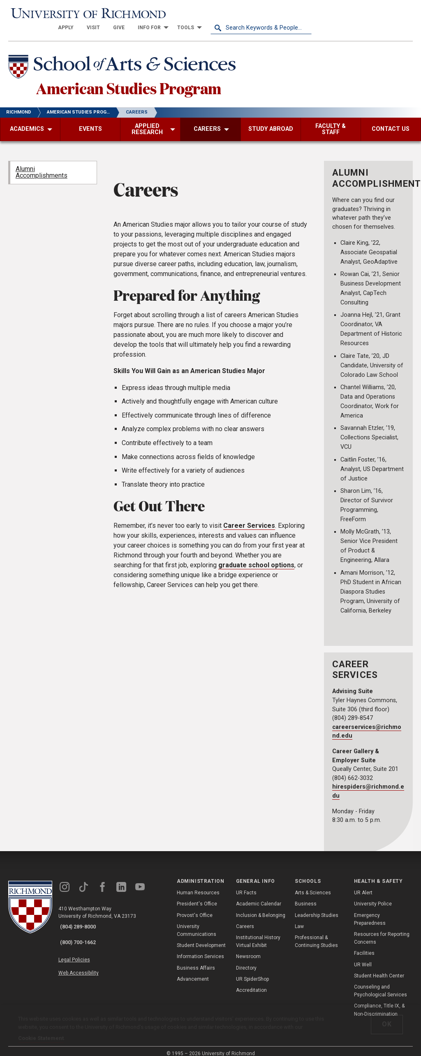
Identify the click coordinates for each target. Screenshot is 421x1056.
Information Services (200, 949)
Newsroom (248, 949)
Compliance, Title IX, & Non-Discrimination (379, 1002)
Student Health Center (379, 968)
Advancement (193, 971)
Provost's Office (195, 907)
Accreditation (251, 982)
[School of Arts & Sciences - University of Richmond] (133, 54)
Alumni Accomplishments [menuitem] (41, 165)
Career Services (249, 518)
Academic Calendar (258, 896)
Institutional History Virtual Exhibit (258, 933)
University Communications (196, 922)
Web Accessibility (85, 955)
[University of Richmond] (58, 13)
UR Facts (246, 885)
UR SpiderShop (252, 971)
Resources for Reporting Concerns (381, 930)
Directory (246, 960)
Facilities (364, 946)
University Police (373, 896)
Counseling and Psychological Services (380, 983)
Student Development (201, 937)
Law (299, 918)
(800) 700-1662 (82, 930)
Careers (245, 918)
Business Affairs (196, 960)
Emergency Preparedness (370, 911)
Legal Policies (81, 945)
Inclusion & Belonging (260, 907)
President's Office (197, 896)
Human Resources (198, 885)
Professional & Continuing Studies (316, 933)
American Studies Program (153, 78)
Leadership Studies (316, 907)
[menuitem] (167, 13)
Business (306, 896)
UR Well (363, 957)
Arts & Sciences (313, 885)
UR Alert (363, 885)
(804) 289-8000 (82, 919)
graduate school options (256, 557)
